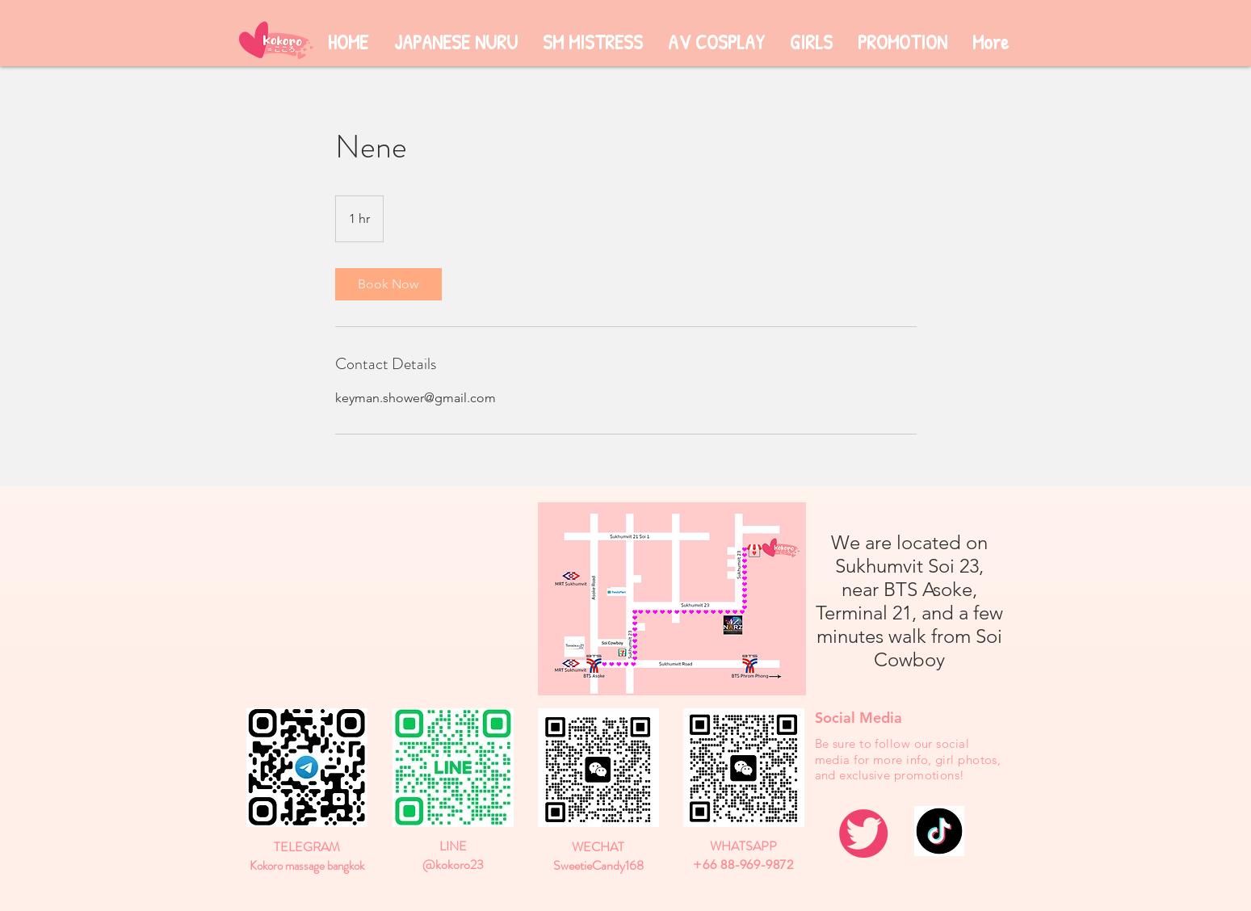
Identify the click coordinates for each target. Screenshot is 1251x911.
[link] (388, 284)
